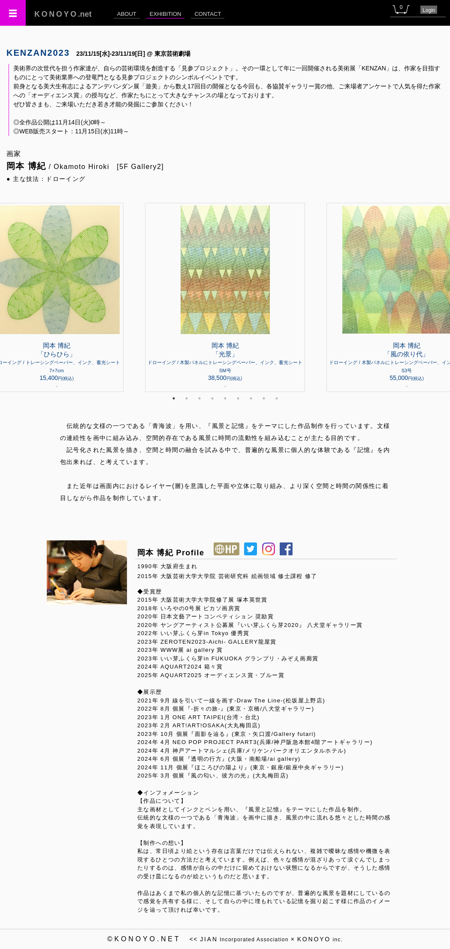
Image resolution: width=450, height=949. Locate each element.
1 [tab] (173, 398)
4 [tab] (212, 398)
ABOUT (126, 14)
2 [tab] (186, 398)
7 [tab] (251, 398)
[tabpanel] (225, 297)
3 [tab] (199, 398)
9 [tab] (276, 398)
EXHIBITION (165, 14)
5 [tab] (225, 398)
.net (63, 14)
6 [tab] (238, 398)
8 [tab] (264, 398)
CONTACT (207, 14)
